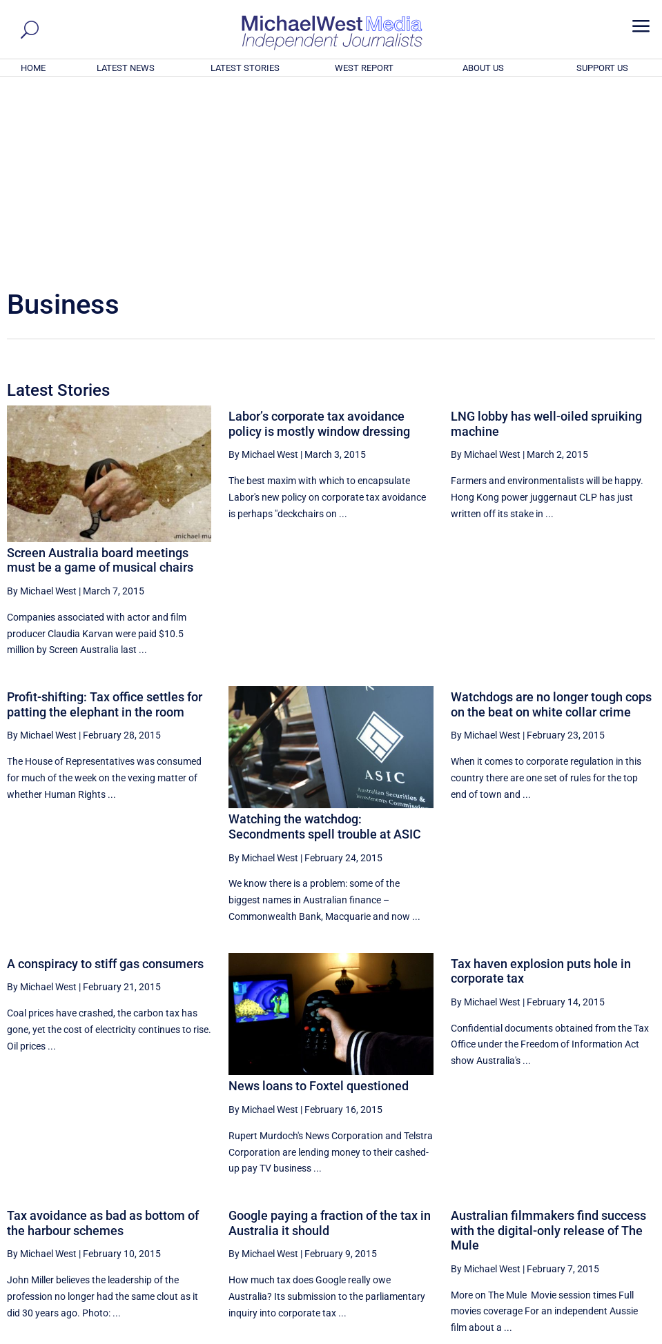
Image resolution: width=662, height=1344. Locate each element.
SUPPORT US (602, 68)
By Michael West (42, 403)
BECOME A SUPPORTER (593, 1257)
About (554, 1336)
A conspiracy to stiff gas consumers (105, 776)
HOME (33, 68)
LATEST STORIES (245, 68)
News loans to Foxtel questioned (318, 898)
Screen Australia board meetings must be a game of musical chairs (100, 373)
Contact (590, 1336)
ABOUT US (483, 68)
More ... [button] (617, 1205)
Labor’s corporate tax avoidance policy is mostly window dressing (319, 236)
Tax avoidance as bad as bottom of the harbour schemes (103, 1035)
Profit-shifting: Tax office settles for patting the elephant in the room (104, 517)
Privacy (629, 1336)
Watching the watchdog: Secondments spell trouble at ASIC (324, 639)
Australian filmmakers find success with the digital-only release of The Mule (548, 1043)
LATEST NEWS (126, 68)
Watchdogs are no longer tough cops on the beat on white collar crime (551, 517)
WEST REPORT (364, 68)
